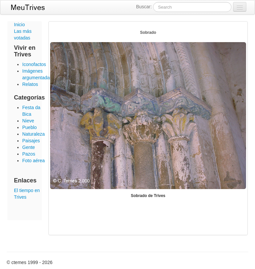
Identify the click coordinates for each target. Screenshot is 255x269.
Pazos (28, 154)
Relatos (30, 84)
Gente (28, 147)
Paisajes (31, 140)
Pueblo (29, 127)
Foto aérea (33, 160)
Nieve (28, 120)
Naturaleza (33, 134)
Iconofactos (34, 64)
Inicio (19, 24)
